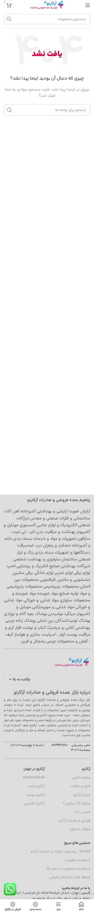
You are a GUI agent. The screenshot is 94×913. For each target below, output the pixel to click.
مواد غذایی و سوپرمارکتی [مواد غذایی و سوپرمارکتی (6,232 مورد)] (53, 607)
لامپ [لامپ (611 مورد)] (11, 566)
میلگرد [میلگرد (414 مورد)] (69, 614)
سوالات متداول (80, 829)
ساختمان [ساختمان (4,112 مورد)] (69, 559)
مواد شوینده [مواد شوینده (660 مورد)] (47, 593)
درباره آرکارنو (81, 795)
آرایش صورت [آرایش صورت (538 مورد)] (79, 511)
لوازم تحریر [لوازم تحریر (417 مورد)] (64, 573)
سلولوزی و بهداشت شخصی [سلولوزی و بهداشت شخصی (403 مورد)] (36, 559)
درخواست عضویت (77, 860)
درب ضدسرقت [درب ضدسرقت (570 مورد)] (29, 545)
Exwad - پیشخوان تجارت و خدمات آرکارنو (60, 851)
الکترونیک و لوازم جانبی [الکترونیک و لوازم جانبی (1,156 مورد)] (57, 525)
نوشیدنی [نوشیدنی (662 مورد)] (55, 614)
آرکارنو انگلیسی (34, 803)
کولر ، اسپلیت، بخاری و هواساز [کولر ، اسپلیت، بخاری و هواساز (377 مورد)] (39, 634)
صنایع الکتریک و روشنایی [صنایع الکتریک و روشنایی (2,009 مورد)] (38, 566)
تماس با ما (82, 812)
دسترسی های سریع (77, 843)
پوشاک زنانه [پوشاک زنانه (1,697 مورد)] (26, 620)
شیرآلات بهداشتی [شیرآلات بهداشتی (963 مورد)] (75, 566)
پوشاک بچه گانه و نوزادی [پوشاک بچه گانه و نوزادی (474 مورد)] (25, 614)
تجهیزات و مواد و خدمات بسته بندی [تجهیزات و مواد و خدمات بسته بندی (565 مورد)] (44, 538)
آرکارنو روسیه (36, 795)
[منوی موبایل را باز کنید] (88, 5)
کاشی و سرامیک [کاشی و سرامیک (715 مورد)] (60, 628)
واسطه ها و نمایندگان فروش (69, 877)
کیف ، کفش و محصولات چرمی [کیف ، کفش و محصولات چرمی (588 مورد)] (48, 638)
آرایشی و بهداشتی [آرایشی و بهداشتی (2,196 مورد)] (52, 511)
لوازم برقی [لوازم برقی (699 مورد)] (82, 573)
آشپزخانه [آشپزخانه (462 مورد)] (28, 511)
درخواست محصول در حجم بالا (68, 868)
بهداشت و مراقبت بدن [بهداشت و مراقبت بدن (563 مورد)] (55, 532)
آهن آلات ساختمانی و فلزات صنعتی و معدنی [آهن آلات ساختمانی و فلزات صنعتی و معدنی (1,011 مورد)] (47, 514)
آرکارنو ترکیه (36, 786)
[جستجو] (47, 19)
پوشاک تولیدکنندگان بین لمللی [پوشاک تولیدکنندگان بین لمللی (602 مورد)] (63, 620)
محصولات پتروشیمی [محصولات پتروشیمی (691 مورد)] (61, 586)
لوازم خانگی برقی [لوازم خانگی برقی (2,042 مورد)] (39, 573)
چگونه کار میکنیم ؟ (76, 803)
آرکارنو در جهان (34, 769)
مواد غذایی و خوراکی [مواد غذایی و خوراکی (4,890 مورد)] (41, 600)
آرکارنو (86, 769)
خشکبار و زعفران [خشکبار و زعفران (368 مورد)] (57, 545)
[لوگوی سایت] (47, 5)
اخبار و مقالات (80, 786)
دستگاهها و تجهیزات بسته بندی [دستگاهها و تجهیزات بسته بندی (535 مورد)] (62, 552)
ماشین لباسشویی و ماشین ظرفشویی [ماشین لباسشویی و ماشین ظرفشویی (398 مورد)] (51, 576)
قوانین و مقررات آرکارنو (74, 820)
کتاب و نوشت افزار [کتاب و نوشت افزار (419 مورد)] (30, 628)
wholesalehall (34, 777)
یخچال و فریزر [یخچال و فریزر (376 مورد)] (33, 641)
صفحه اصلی (81, 777)
